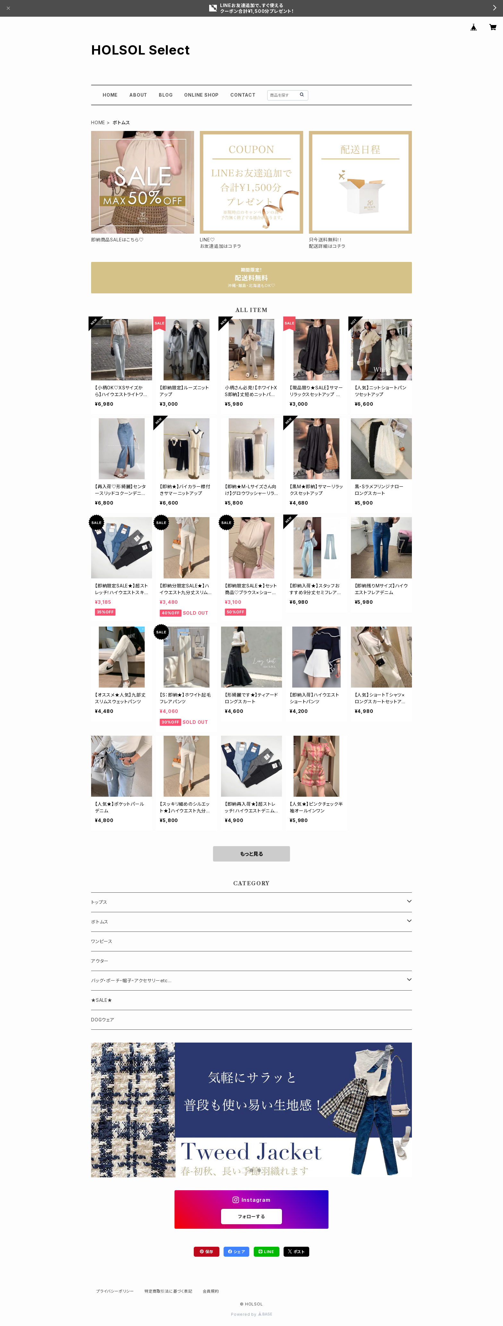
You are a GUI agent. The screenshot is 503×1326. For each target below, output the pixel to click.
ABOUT (138, 95)
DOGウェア (103, 1019)
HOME (110, 95)
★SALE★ (101, 1000)
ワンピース (102, 941)
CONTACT (243, 95)
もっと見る (251, 854)
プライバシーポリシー (115, 1291)
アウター (100, 961)
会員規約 (211, 1291)
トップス (99, 902)
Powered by (251, 1314)
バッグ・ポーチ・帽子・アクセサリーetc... (131, 980)
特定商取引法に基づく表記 (168, 1291)
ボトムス (99, 921)
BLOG (166, 95)
